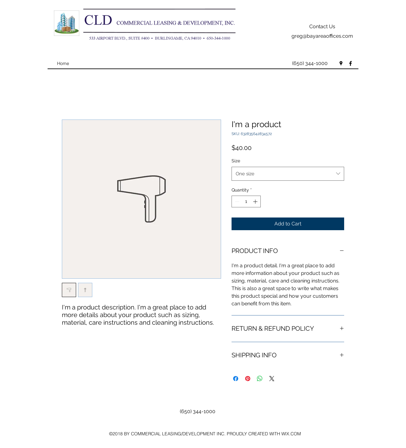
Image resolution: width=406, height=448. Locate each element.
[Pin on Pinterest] (248, 378)
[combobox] (288, 174)
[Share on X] (272, 378)
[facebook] (350, 63)
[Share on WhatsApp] (260, 378)
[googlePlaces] (341, 63)
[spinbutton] (246, 201)
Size (236, 160)
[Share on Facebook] (235, 378)
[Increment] (256, 201)
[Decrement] (236, 201)
